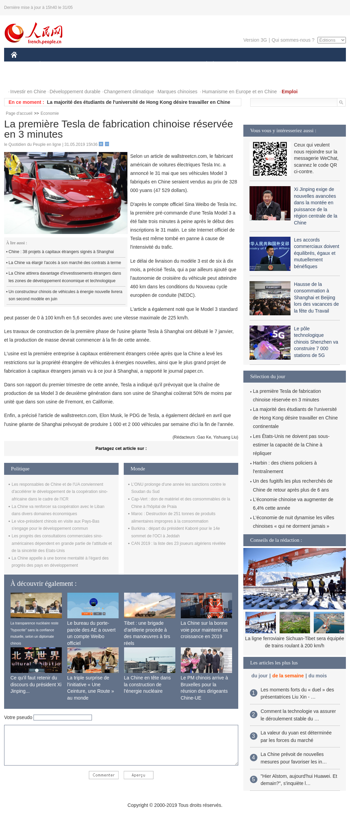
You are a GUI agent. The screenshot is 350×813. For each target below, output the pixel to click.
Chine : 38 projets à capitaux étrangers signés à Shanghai (61, 251)
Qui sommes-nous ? (293, 40)
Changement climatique (129, 91)
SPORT (261, 64)
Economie (50, 113)
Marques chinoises (178, 91)
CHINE (22, 64)
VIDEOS (52, 78)
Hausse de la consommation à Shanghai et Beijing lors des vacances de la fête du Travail (316, 297)
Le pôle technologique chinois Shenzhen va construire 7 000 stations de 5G (316, 342)
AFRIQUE (112, 64)
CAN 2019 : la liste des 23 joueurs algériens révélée (178, 543)
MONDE (83, 64)
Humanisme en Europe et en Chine (239, 91)
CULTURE (173, 64)
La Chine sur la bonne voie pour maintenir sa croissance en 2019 (204, 629)
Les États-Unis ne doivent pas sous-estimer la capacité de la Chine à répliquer (291, 444)
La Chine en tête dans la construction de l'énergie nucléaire (147, 684)
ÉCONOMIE (52, 64)
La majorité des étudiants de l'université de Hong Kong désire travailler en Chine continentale (295, 417)
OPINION (322, 64)
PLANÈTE (233, 64)
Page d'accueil (19, 113)
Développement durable (75, 91)
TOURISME (290, 64)
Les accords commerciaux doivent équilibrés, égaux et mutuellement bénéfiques (316, 253)
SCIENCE (142, 64)
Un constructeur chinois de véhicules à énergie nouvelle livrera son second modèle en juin (65, 295)
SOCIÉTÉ (203, 64)
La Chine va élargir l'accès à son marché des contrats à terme (65, 262)
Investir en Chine (28, 91)
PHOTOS (25, 78)
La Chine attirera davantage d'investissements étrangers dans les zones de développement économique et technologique (65, 277)
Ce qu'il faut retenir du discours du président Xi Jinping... (36, 684)
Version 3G (255, 40)
